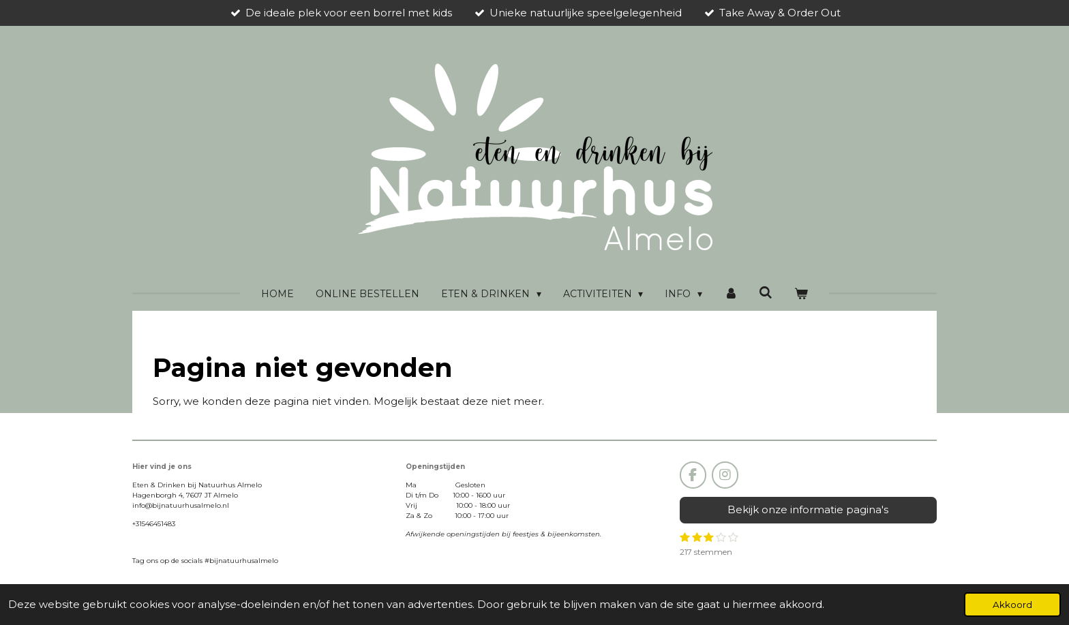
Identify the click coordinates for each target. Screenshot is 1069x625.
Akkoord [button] (1012, 604)
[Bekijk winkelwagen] (801, 294)
